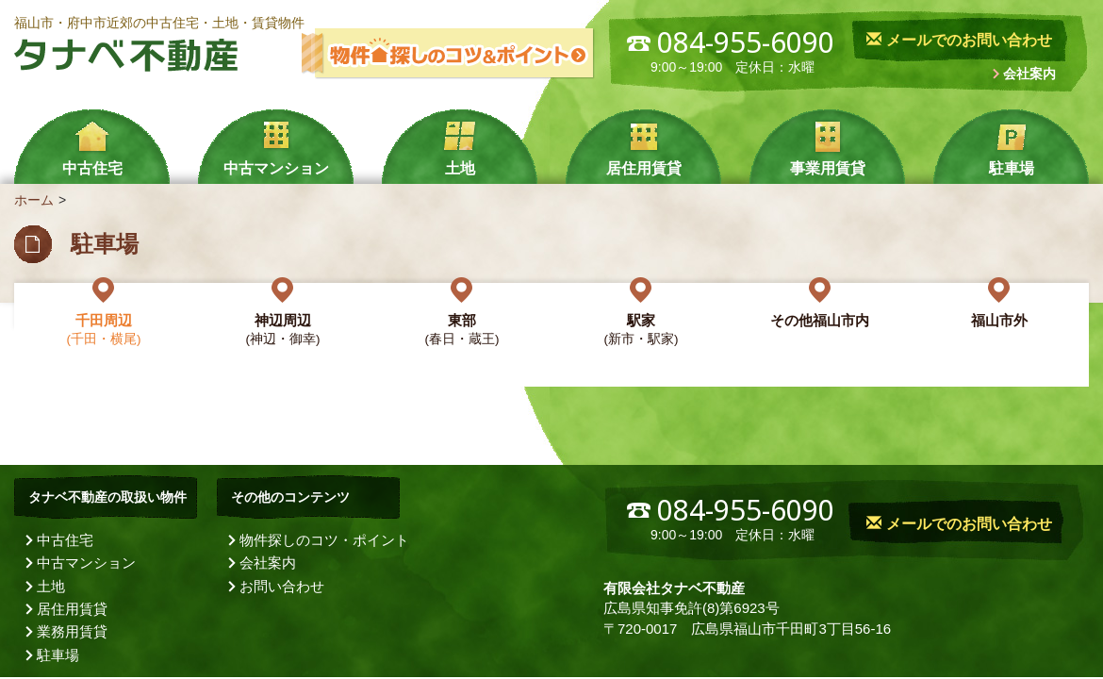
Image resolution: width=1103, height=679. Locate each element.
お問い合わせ (281, 586)
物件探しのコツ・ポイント (324, 540)
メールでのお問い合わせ (958, 40)
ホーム (34, 199)
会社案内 (1029, 73)
